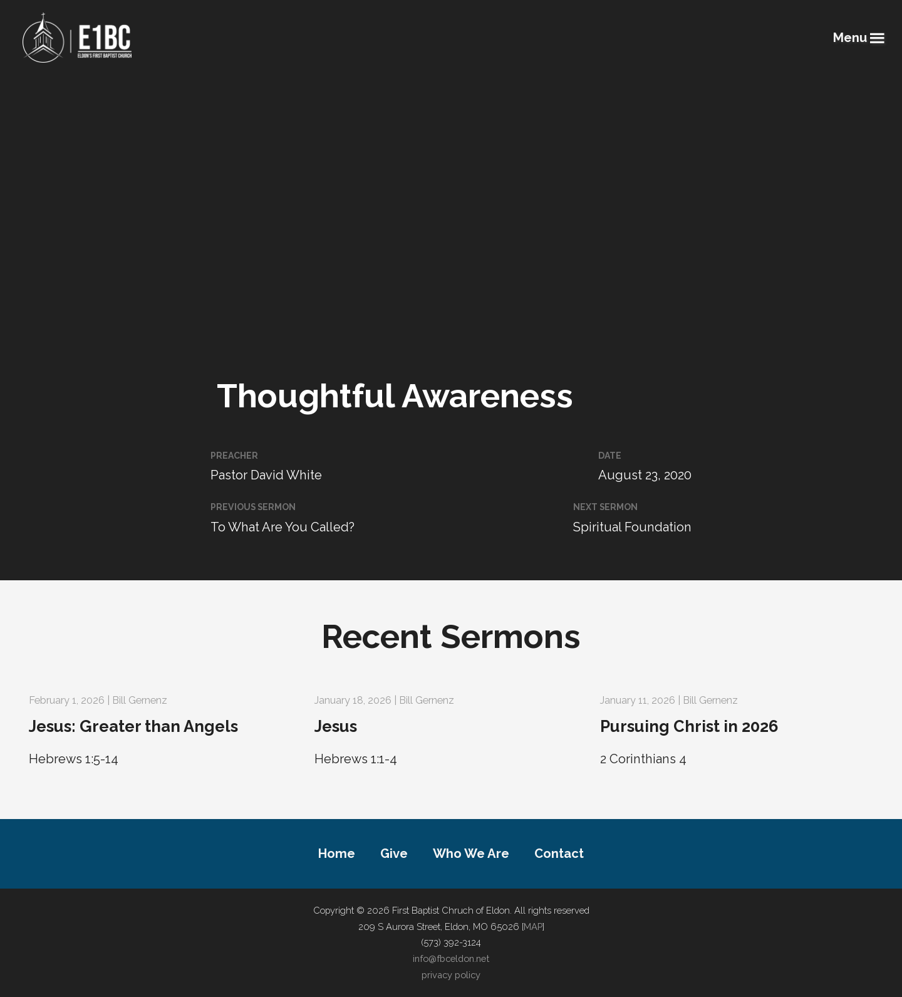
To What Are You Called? (282, 527)
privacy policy (451, 974)
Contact (559, 853)
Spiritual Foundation (632, 527)
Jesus (335, 726)
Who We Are (471, 853)
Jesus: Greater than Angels (133, 726)
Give (394, 853)
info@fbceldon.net (451, 958)
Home (336, 853)
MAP (533, 926)
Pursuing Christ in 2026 (689, 726)
